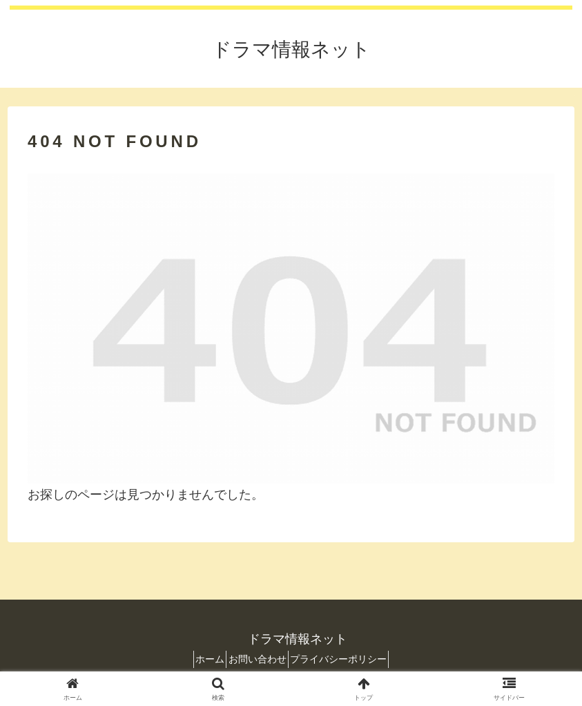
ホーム (199, 659)
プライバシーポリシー (349, 659)
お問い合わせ (258, 659)
